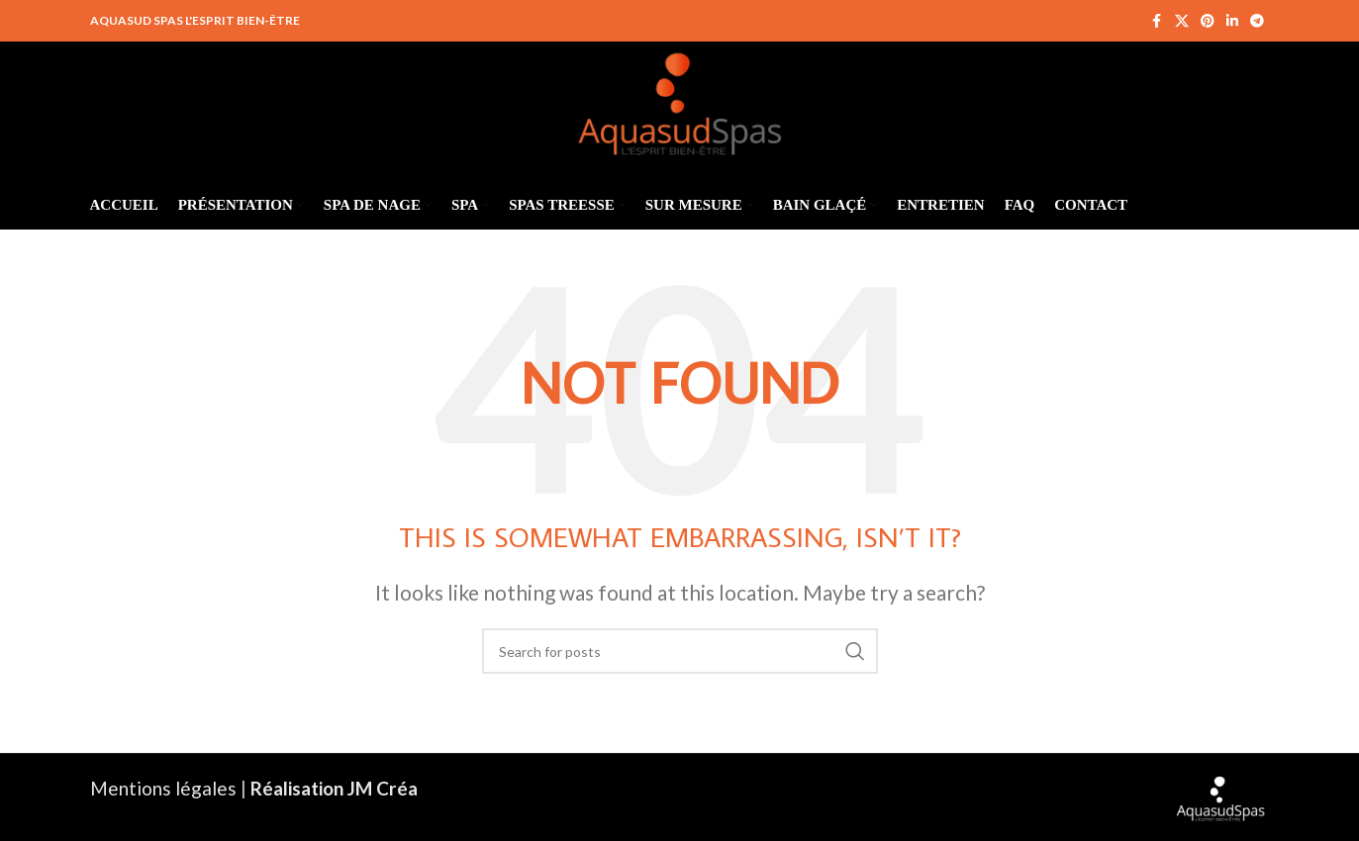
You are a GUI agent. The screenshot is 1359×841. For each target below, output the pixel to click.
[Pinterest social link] (1207, 21)
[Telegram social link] (1257, 21)
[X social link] (1182, 21)
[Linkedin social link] (1232, 21)
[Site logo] (679, 98)
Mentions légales (163, 788)
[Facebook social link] (1157, 21)
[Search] (680, 651)
